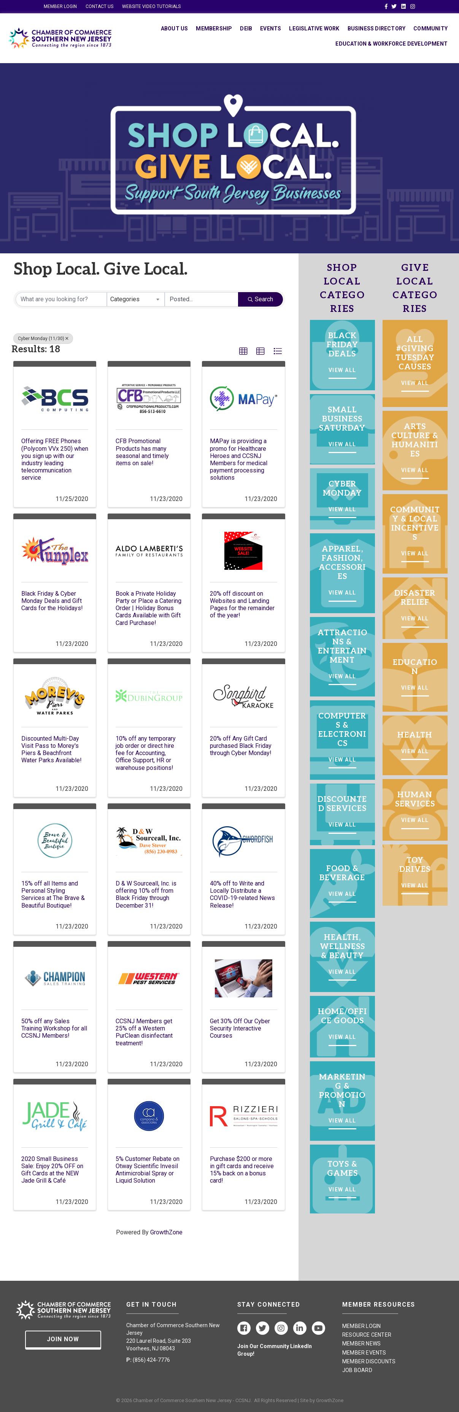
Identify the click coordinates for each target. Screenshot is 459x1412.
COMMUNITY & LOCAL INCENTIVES (415, 524)
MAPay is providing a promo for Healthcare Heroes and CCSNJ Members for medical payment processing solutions (238, 459)
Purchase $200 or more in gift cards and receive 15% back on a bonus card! (242, 1170)
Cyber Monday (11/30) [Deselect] (43, 338)
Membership (214, 28)
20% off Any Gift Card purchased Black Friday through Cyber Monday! (241, 746)
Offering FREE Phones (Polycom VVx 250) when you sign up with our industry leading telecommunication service (54, 459)
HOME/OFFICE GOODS (342, 1016)
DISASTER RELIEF (414, 598)
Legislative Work (314, 28)
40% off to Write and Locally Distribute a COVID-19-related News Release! (242, 894)
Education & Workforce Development (391, 44)
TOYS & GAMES (342, 1169)
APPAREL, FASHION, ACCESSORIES (342, 563)
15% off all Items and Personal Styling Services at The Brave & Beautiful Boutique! (53, 894)
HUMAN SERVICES (415, 799)
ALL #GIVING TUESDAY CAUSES (415, 353)
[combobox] (136, 299)
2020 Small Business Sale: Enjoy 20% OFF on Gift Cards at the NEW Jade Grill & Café (52, 1170)
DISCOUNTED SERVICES (342, 804)
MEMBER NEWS (361, 1343)
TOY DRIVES (414, 865)
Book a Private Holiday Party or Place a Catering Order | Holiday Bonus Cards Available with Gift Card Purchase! (148, 608)
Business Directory (377, 28)
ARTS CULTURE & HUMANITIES (414, 440)
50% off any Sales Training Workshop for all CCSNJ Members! (54, 1028)
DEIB (246, 28)
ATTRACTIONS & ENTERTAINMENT (342, 646)
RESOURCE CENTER (366, 1335)
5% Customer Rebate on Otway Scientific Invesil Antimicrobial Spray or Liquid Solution (147, 1170)
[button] (243, 351)
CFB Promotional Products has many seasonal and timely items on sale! (142, 452)
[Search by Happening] (201, 299)
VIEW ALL (342, 370)
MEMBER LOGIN (60, 6)
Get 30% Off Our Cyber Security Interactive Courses (240, 1028)
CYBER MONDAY (342, 489)
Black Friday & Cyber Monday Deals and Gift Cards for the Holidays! (52, 601)
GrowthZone (166, 1232)
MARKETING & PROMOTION (342, 1091)
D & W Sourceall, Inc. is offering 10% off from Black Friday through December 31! (146, 894)
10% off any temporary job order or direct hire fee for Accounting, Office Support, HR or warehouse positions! (146, 753)
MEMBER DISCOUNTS (368, 1361)
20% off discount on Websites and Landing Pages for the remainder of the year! (242, 604)
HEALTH (414, 735)
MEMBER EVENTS (364, 1353)
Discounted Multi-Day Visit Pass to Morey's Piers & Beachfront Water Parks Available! (51, 749)
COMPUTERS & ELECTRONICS (342, 730)
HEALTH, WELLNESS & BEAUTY (342, 946)
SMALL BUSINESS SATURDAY (342, 419)
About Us (174, 28)
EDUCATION (415, 667)
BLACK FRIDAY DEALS (342, 345)
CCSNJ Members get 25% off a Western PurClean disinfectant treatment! (144, 1032)
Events (270, 28)
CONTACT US (99, 6)
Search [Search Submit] (260, 299)
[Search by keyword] (61, 299)
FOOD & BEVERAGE (342, 873)
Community (430, 28)
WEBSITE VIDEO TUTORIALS (151, 6)
